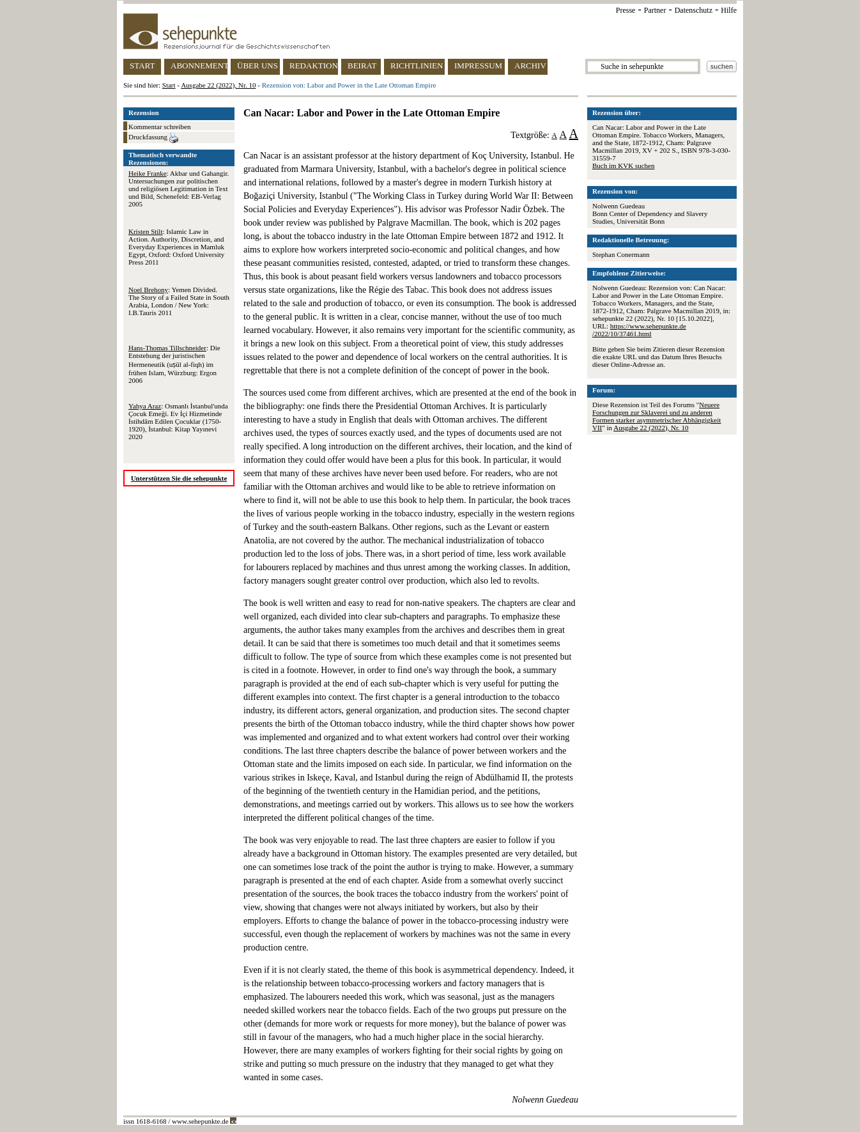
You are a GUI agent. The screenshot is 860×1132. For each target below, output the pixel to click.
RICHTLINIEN (416, 65)
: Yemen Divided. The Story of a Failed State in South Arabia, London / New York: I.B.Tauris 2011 (178, 301)
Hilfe (729, 10)
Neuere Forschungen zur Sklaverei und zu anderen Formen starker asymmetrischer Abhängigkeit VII (656, 416)
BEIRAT (362, 65)
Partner (655, 10)
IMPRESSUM (478, 65)
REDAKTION (313, 65)
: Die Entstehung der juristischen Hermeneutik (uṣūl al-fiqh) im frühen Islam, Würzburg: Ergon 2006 (174, 364)
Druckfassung (153, 138)
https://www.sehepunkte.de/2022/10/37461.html (639, 329)
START (142, 65)
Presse (626, 10)
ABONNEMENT (199, 65)
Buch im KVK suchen (623, 165)
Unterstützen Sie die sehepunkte (179, 478)
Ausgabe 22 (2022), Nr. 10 (218, 85)
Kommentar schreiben (159, 126)
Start (169, 85)
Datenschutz (693, 10)
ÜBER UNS (257, 65)
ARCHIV (530, 65)
